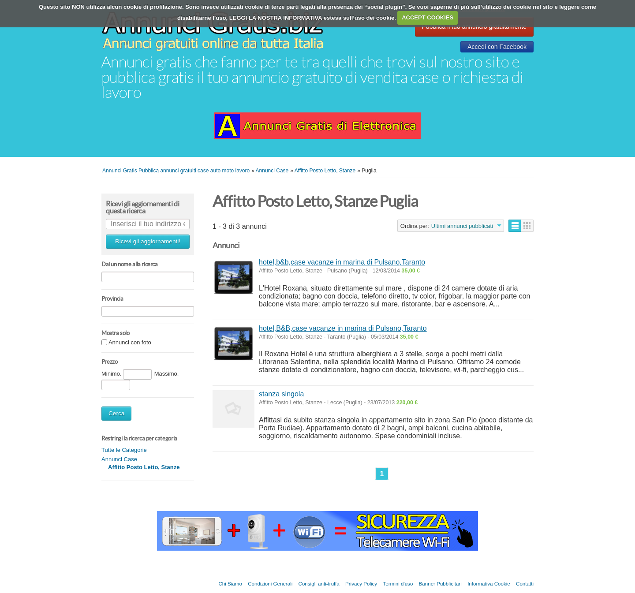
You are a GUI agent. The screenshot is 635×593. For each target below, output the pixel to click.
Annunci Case (119, 459)
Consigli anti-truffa (319, 583)
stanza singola (281, 394)
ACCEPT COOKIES (427, 17)
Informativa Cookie (488, 583)
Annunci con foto (129, 342)
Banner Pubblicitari (440, 583)
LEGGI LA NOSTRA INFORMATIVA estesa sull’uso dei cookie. (312, 17)
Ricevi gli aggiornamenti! (147, 241)
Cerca (116, 413)
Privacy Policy (361, 583)
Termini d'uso (398, 583)
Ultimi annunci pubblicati (462, 226)
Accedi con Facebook (497, 46)
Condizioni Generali (270, 583)
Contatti (525, 583)
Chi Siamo (230, 583)
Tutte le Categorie (124, 450)
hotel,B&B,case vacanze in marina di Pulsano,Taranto (343, 328)
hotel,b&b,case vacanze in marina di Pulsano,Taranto (342, 262)
